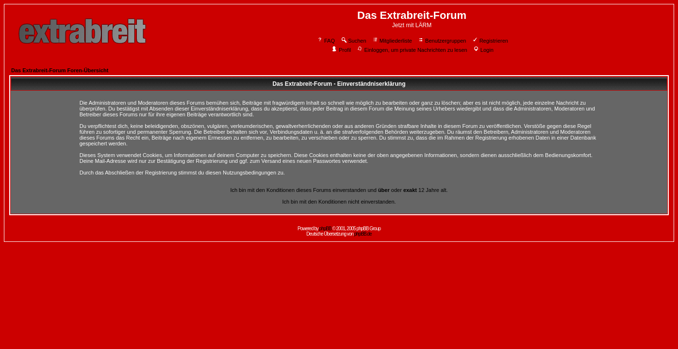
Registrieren (490, 41)
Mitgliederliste (392, 41)
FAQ (326, 41)
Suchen (353, 41)
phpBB (325, 228)
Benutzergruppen (442, 41)
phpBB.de (363, 234)
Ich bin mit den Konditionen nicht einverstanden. (339, 202)
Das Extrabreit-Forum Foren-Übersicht (59, 70)
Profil (341, 50)
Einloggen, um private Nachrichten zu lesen (412, 50)
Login (483, 50)
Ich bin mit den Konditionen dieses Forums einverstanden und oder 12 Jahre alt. (338, 190)
